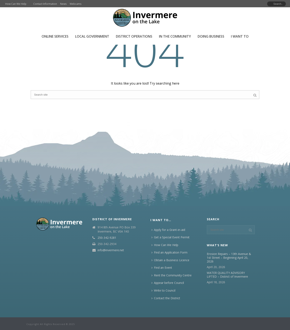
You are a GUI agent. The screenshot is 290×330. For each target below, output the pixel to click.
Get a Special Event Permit (170, 237)
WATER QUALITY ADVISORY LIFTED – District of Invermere (227, 274)
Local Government (92, 36)
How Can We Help (164, 245)
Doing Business (211, 36)
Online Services (55, 36)
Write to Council (163, 290)
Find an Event (161, 268)
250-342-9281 (107, 238)
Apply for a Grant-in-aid (168, 230)
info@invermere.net (111, 250)
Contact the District (165, 298)
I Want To (240, 36)
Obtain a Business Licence (170, 260)
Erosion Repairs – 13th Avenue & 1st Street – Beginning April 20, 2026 (229, 257)
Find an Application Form (169, 252)
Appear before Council (167, 283)
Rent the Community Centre (171, 275)
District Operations (134, 36)
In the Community (175, 36)
